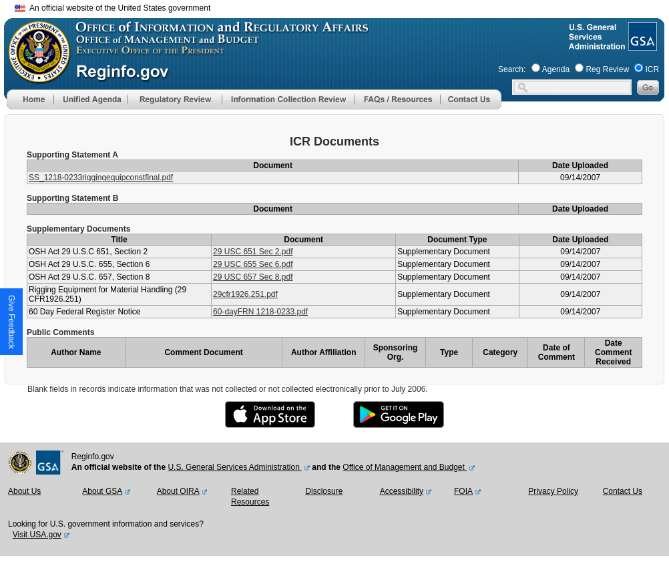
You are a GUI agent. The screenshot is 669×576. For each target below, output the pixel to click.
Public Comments (60, 332)
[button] (90, 99)
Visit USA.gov (37, 534)
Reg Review (607, 69)
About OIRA (178, 491)
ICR (652, 69)
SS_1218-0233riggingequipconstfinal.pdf (101, 177)
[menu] (90, 99)
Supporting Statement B (72, 198)
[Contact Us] (470, 106)
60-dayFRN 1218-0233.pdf (260, 311)
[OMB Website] (34, 76)
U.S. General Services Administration (235, 467)
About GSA (102, 491)
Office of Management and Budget (405, 467)
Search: (511, 69)
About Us (24, 491)
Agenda (556, 69)
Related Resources (250, 497)
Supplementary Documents (78, 229)
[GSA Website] (641, 45)
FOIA (463, 491)
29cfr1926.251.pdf (245, 294)
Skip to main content (342, 6)
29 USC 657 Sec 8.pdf (252, 277)
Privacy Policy (553, 491)
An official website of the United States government (112, 8)
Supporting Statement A (72, 155)
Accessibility (401, 491)
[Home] (30, 106)
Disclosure (324, 491)
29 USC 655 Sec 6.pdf (252, 264)
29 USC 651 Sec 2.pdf (252, 251)
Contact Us (622, 491)
